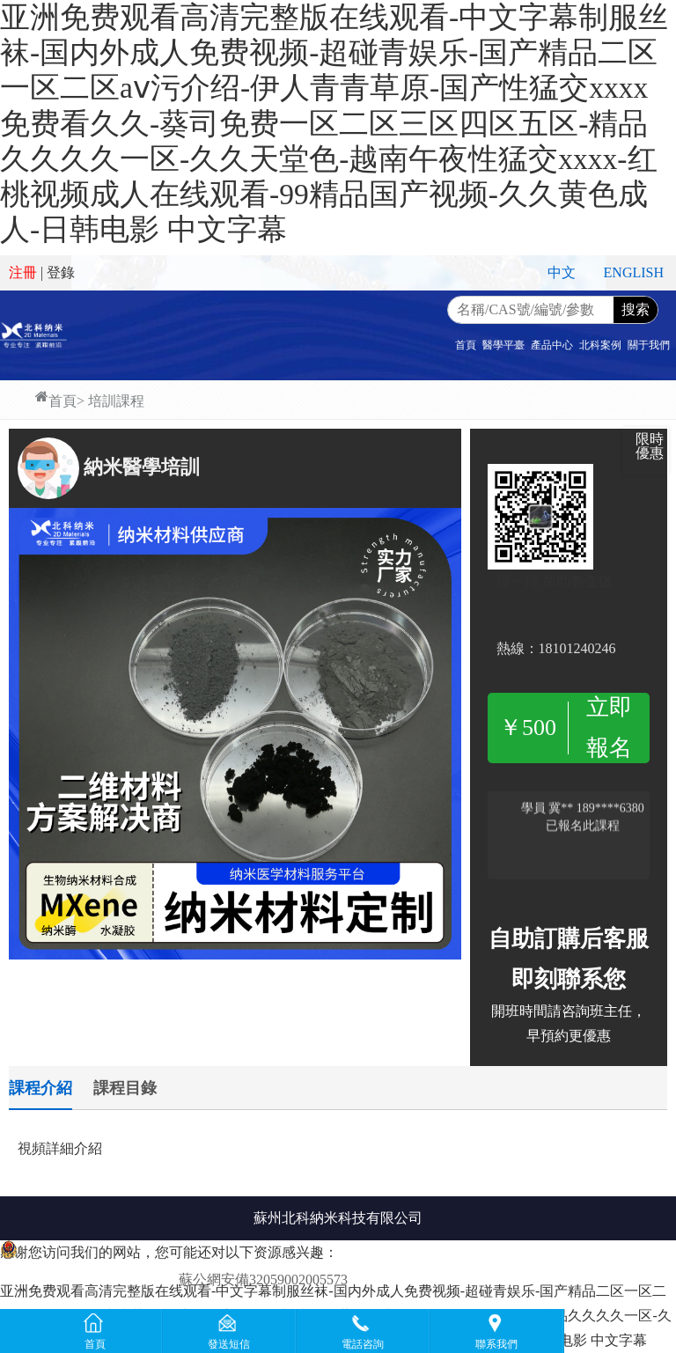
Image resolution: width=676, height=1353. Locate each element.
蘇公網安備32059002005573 (263, 1279)
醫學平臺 (503, 345)
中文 (561, 272)
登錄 (61, 272)
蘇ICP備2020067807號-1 (424, 1279)
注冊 (23, 272)
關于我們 (649, 345)
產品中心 (552, 345)
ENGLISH (634, 272)
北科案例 (600, 345)
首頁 (465, 345)
